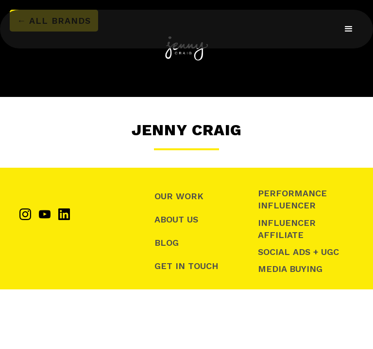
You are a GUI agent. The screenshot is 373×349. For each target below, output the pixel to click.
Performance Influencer (292, 199)
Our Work (178, 196)
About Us (176, 219)
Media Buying (290, 269)
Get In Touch (186, 266)
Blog (166, 243)
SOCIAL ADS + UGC (298, 252)
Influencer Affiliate (287, 229)
